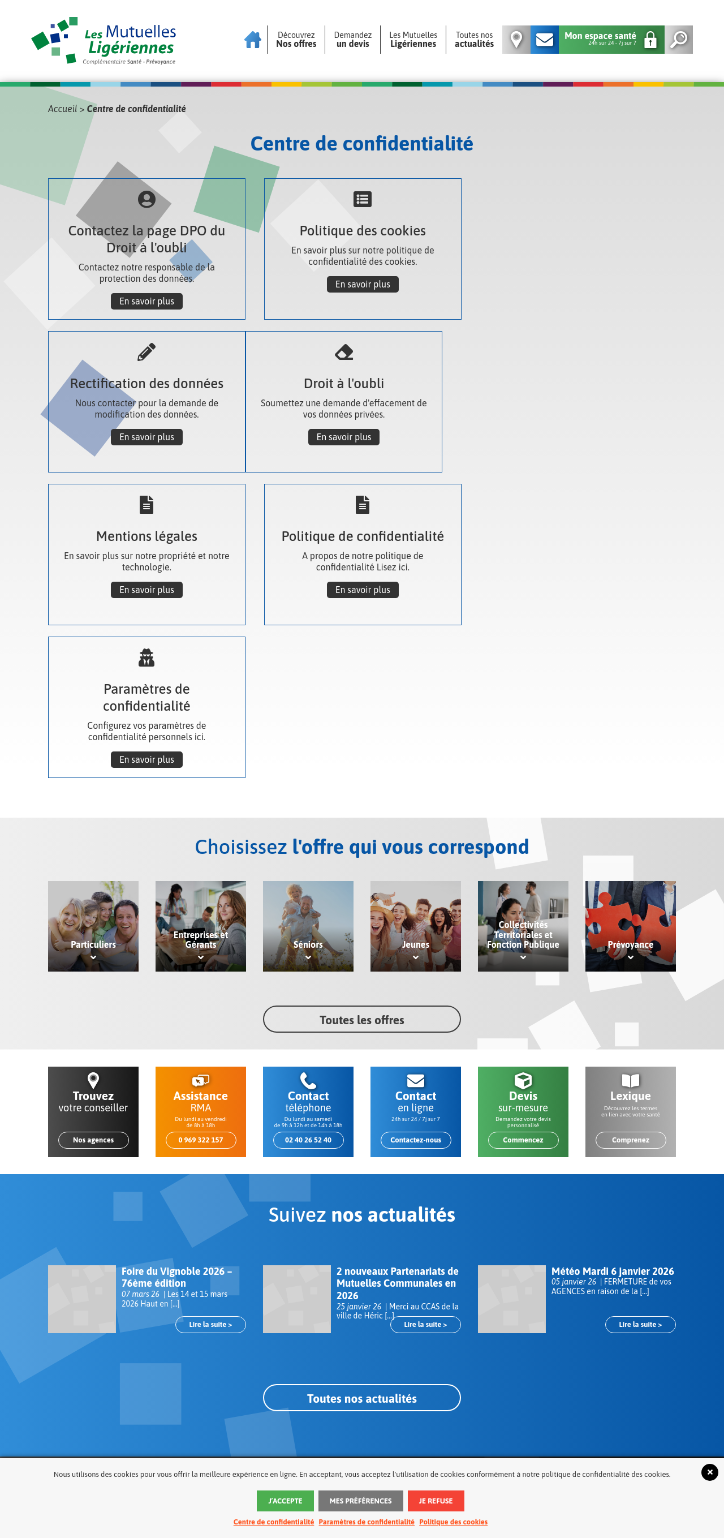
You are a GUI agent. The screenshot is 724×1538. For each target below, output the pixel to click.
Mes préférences (361, 1501)
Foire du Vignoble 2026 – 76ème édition (177, 1124)
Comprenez (630, 987)
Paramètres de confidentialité (367, 1522)
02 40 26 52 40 (308, 987)
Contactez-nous (415, 987)
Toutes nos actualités (362, 1245)
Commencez (523, 987)
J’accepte (285, 1501)
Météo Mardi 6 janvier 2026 (612, 1118)
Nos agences (93, 987)
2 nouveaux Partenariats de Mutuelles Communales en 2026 (398, 1130)
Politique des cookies (453, 1522)
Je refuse (436, 1501)
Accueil (62, 109)
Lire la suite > (210, 1171)
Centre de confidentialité (274, 1522)
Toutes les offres (362, 867)
